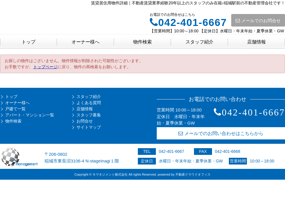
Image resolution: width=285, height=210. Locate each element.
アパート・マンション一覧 (29, 115)
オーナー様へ (85, 41)
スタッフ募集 (88, 115)
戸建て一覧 (15, 108)
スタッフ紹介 (199, 41)
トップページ (45, 66)
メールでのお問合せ (258, 20)
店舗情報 (256, 41)
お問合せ (84, 121)
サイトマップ (88, 127)
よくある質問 (88, 102)
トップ (28, 41)
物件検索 (142, 41)
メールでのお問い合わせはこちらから (220, 133)
